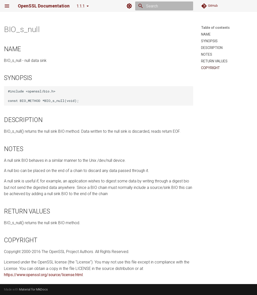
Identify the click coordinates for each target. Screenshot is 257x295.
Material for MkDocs (33, 289)
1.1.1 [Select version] (81, 6)
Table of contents (215, 28)
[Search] (164, 5)
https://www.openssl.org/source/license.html (43, 274)
